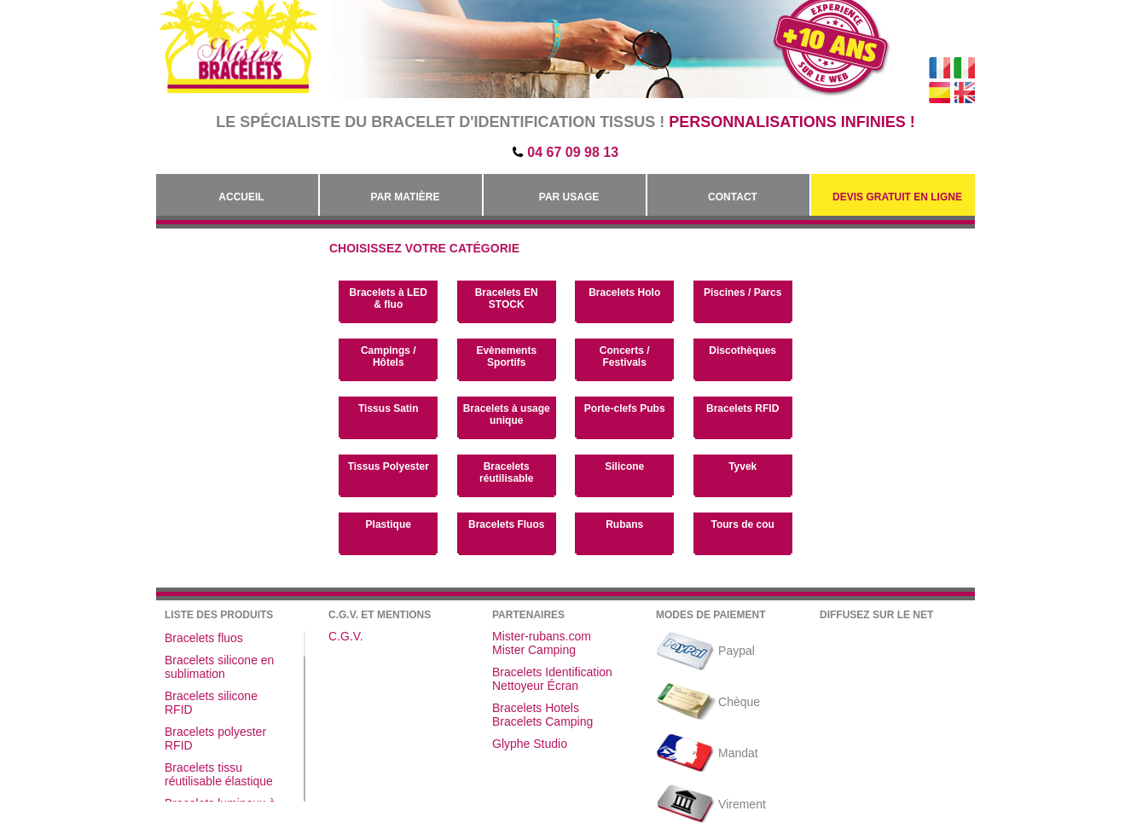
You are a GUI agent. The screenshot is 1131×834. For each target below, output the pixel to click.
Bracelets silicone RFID (211, 702)
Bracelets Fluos (506, 524)
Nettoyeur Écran (535, 685)
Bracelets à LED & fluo (388, 298)
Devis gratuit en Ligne (897, 197)
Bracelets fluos (204, 638)
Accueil (241, 197)
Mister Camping (534, 650)
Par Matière (405, 197)
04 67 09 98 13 (572, 152)
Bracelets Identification (552, 672)
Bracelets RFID (742, 408)
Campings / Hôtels (388, 356)
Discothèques (742, 350)
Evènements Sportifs (506, 356)
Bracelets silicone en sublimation (219, 667)
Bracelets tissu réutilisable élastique (219, 774)
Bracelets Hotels (535, 708)
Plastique (388, 524)
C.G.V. (345, 636)
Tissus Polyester (388, 466)
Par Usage (569, 197)
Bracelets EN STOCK (506, 298)
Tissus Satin (388, 408)
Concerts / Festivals (625, 356)
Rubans (624, 524)
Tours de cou (742, 524)
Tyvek (742, 466)
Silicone (624, 466)
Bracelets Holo (624, 292)
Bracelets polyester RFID (215, 738)
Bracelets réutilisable (506, 472)
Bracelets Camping (542, 721)
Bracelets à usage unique (506, 414)
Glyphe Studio (529, 743)
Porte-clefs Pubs (624, 408)
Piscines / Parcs (742, 292)
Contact (732, 197)
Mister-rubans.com (541, 636)
